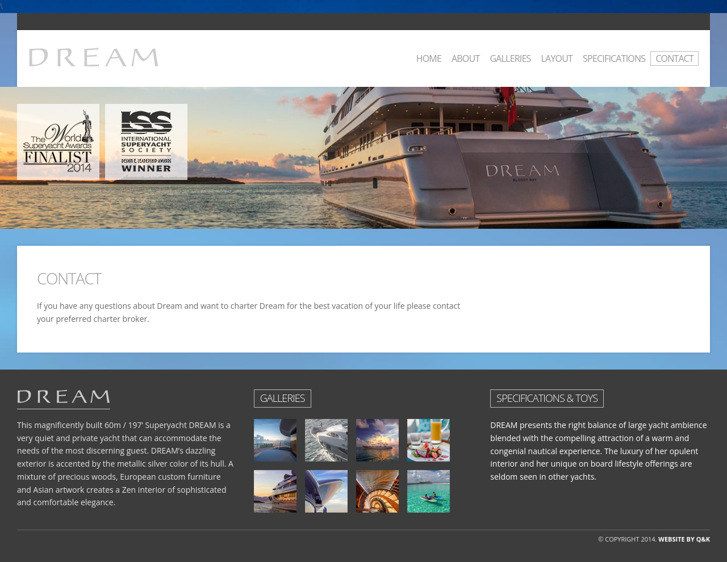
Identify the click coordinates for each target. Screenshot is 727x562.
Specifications (614, 58)
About (465, 58)
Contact (674, 58)
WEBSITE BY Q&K (684, 539)
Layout (557, 58)
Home (428, 58)
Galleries (510, 58)
